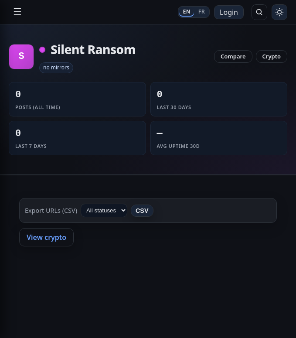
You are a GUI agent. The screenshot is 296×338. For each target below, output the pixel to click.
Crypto (271, 56)
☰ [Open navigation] (17, 12)
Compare (233, 56)
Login (229, 12)
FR (201, 11)
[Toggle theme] (279, 12)
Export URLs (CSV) (51, 210)
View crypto (46, 237)
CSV (142, 210)
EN (186, 11)
